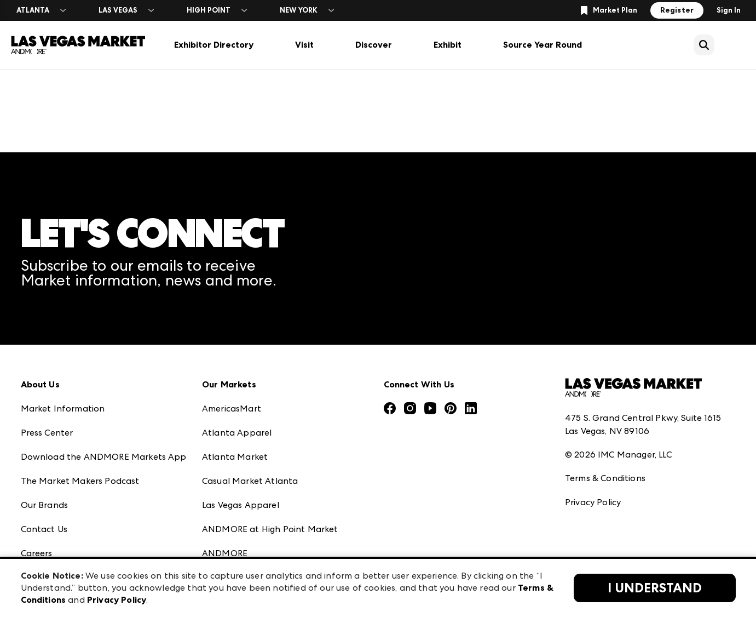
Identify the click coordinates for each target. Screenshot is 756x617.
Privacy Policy (593, 502)
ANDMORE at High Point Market (270, 529)
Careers (37, 553)
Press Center (47, 432)
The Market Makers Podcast (80, 481)
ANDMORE (224, 553)
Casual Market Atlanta (250, 481)
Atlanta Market (235, 457)
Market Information (63, 408)
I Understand (655, 588)
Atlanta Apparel (237, 432)
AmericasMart (231, 408)
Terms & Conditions (605, 478)
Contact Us (44, 529)
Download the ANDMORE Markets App (104, 457)
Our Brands (44, 505)
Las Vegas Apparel (240, 505)
